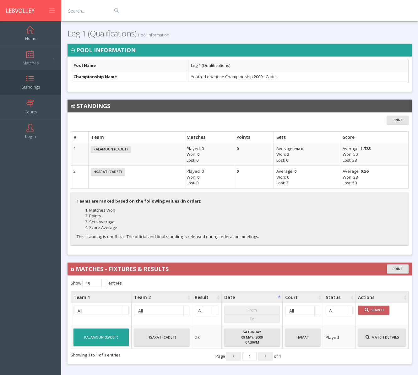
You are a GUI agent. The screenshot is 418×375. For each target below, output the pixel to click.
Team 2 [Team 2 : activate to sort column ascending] (142, 297)
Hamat (302, 340)
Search (374, 309)
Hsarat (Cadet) (108, 171)
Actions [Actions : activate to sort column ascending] (366, 297)
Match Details (382, 340)
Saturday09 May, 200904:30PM (252, 337)
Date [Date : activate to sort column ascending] (229, 297)
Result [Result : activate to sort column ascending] (202, 297)
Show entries (96, 283)
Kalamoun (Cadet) (111, 149)
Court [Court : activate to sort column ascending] (291, 297)
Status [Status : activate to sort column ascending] (333, 297)
